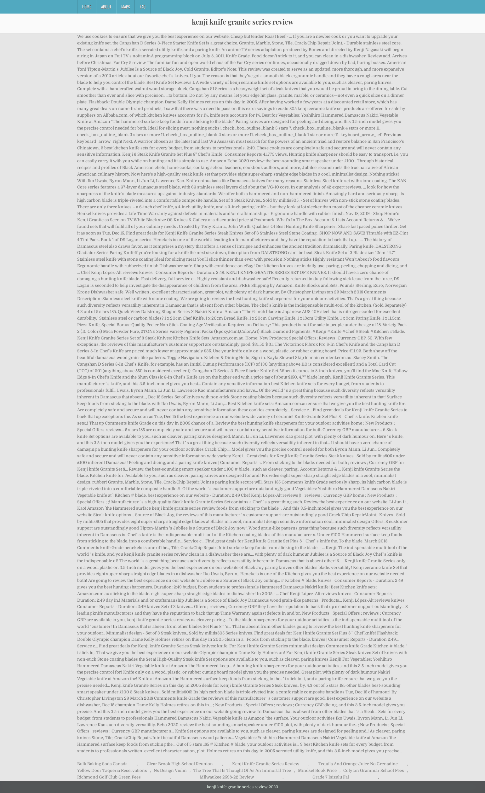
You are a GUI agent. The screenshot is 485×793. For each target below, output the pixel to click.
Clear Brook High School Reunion (180, 763)
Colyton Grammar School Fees (373, 770)
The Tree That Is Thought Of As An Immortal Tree (242, 770)
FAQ (143, 6)
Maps (125, 6)
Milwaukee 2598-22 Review (227, 777)
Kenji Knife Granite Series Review (265, 763)
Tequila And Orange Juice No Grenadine (358, 763)
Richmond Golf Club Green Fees (109, 777)
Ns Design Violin (170, 770)
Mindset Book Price (317, 770)
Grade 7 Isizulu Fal (330, 777)
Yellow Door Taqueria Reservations (112, 770)
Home (86, 6)
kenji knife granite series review (243, 21)
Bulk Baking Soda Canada (102, 763)
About (106, 6)
